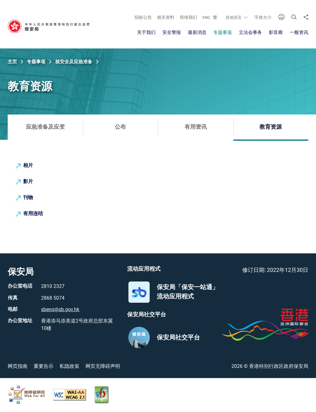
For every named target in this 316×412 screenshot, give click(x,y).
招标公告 (143, 17)
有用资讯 (196, 127)
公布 (120, 127)
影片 (28, 181)
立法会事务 (250, 32)
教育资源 (271, 127)
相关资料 (165, 17)
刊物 (28, 198)
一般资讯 (299, 32)
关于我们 (146, 32)
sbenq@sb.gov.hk (60, 309)
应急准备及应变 (45, 127)
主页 (12, 62)
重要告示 (43, 366)
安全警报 (171, 32)
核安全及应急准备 (73, 62)
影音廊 (276, 32)
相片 (28, 165)
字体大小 (263, 17)
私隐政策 (69, 366)
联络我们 (188, 17)
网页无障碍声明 (102, 366)
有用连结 (33, 214)
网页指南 (17, 366)
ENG (206, 17)
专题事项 (222, 32)
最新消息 (197, 32)
